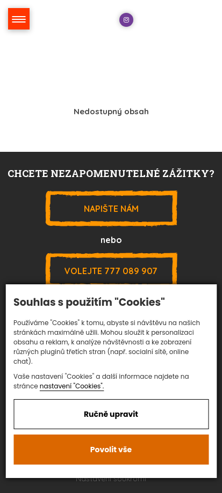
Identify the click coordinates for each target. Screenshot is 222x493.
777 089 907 (111, 271)
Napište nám (111, 208)
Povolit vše (111, 449)
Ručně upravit (111, 414)
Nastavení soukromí (111, 478)
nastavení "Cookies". (72, 386)
